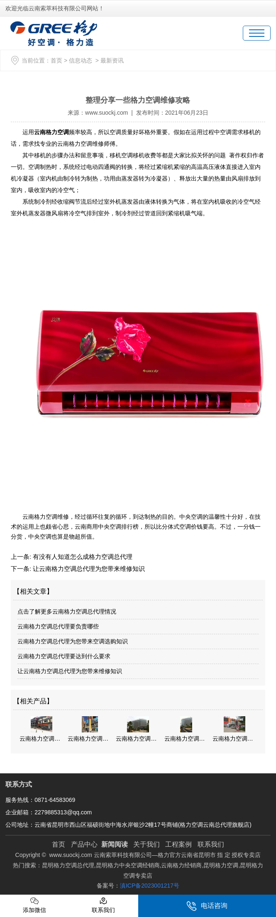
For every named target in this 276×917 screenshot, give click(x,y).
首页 (56, 60)
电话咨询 (206, 906)
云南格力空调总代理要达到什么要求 (63, 656)
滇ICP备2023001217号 (149, 885)
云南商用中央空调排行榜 (107, 526)
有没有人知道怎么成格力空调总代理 (81, 556)
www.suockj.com (106, 112)
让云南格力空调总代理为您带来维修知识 (88, 568)
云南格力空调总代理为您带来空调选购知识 (72, 641)
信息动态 (80, 60)
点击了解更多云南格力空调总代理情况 (66, 611)
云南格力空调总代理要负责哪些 (58, 626)
